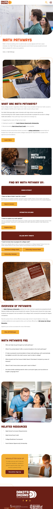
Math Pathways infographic (12, 309)
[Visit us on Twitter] (26, 500)
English (7, 508)
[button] (26, 161)
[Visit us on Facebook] (23, 500)
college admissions (34, 130)
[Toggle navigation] (50, 2)
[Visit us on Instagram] (30, 500)
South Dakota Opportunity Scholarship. (27, 123)
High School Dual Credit (19, 126)
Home (4, 51)
